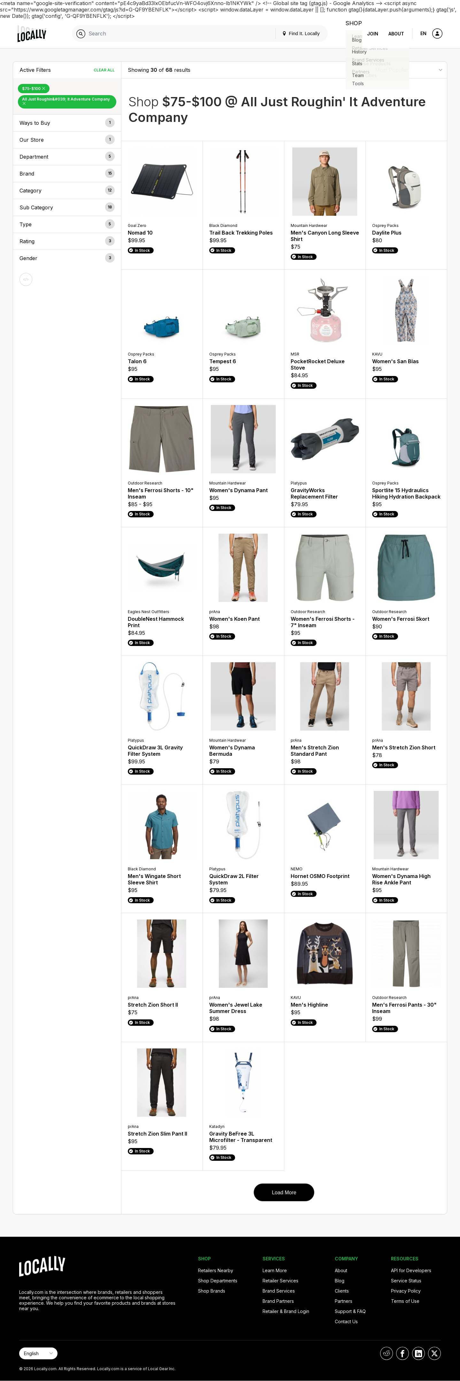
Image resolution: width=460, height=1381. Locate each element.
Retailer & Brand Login (286, 1311)
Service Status (406, 1280)
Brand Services (279, 1291)
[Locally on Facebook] (402, 1353)
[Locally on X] (434, 1353)
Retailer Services (280, 1280)
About (396, 33)
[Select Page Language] (38, 1353)
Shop (350, 33)
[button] (67, 123)
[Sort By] (408, 70)
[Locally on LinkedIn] (418, 1353)
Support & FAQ (350, 1311)
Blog (339, 1280)
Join (372, 33)
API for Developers (411, 1270)
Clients (342, 1291)
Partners (343, 1301)
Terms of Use (405, 1301)
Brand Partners (278, 1301)
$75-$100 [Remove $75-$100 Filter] (33, 88)
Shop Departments (217, 1280)
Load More (284, 1192)
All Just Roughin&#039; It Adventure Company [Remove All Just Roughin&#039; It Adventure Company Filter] (66, 101)
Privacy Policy (406, 1291)
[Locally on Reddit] (386, 1353)
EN (423, 33)
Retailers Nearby (215, 1270)
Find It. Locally (294, 33)
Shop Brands (211, 1291)
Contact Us (346, 1321)
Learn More (275, 1270)
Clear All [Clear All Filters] (104, 70)
